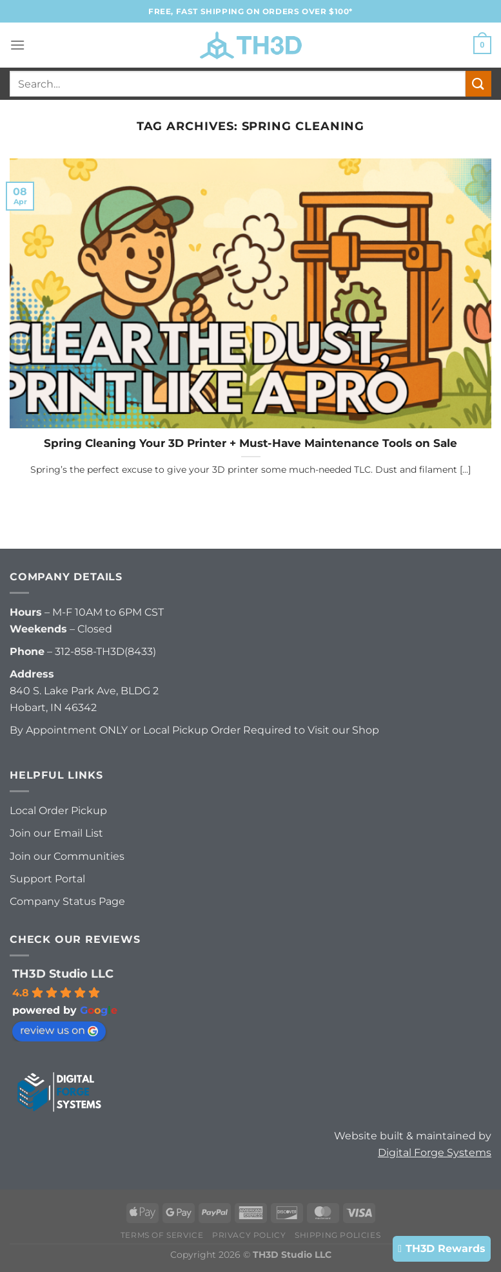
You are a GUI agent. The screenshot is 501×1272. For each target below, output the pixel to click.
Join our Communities (67, 856)
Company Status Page (67, 901)
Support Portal (47, 879)
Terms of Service (162, 1235)
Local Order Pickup (58, 810)
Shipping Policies (337, 1235)
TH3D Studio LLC (62, 974)
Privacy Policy (249, 1235)
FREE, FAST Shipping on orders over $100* (250, 11)
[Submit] (478, 83)
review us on (59, 1030)
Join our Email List (56, 833)
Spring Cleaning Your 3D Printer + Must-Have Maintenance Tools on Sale (250, 443)
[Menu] (17, 45)
